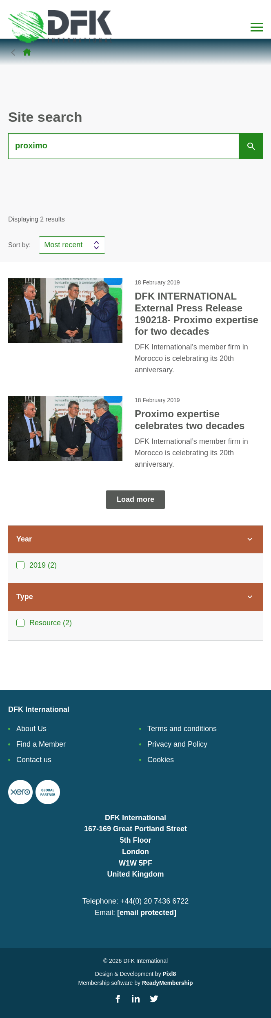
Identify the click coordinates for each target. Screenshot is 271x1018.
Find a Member (41, 744)
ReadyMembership (167, 983)
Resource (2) (50, 623)
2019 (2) (43, 565)
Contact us (33, 760)
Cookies (160, 760)
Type (24, 597)
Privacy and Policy (177, 744)
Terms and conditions (182, 729)
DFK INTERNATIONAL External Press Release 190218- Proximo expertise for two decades (196, 314)
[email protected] (146, 912)
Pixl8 (169, 974)
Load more (135, 499)
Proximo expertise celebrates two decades (189, 419)
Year (24, 539)
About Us (31, 729)
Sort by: (19, 245)
